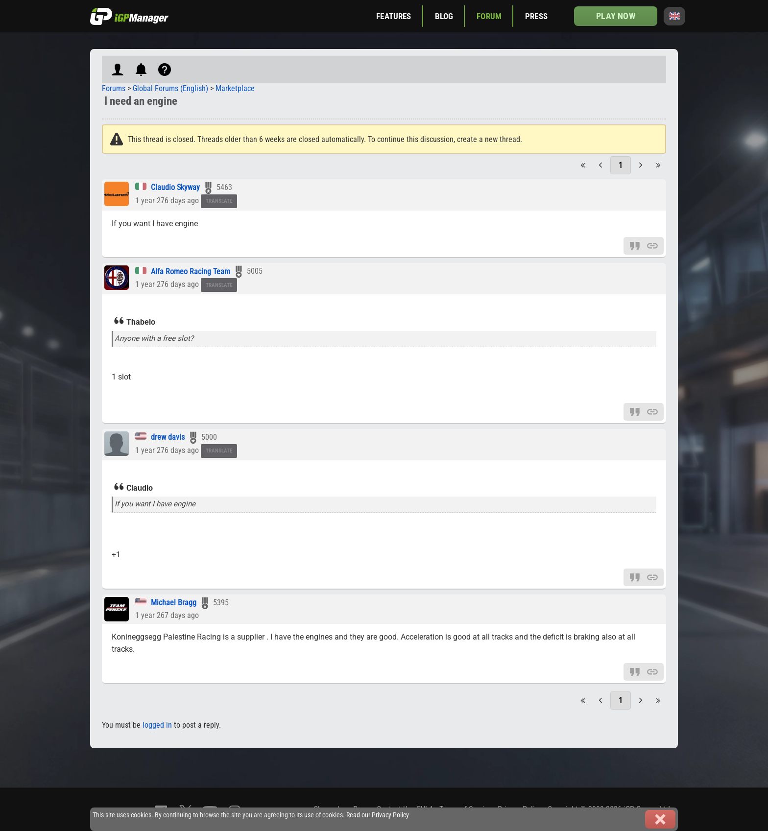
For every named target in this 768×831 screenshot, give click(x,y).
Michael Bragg (173, 602)
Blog (444, 16)
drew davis (168, 437)
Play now (615, 16)
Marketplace (235, 88)
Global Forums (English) (170, 88)
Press (536, 16)
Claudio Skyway (175, 187)
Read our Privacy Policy (377, 815)
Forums (113, 88)
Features (393, 16)
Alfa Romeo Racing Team (190, 271)
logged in (157, 725)
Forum (489, 16)
